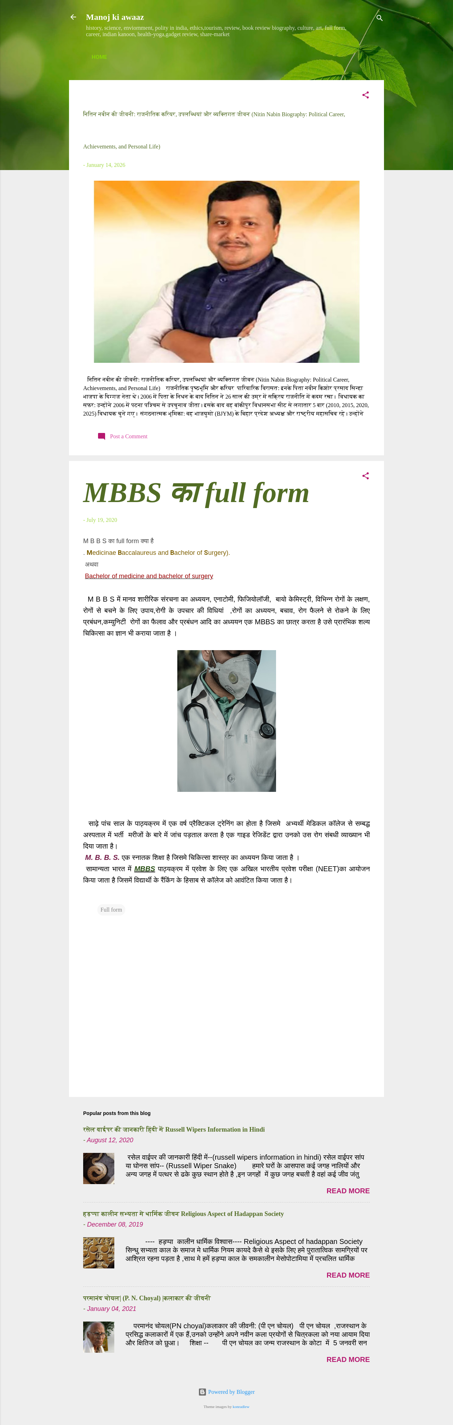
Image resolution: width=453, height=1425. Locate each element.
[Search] (379, 19)
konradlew (241, 1406)
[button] (365, 96)
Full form (111, 910)
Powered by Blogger (226, 1392)
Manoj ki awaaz (115, 17)
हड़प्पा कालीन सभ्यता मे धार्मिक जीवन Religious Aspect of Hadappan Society (183, 1213)
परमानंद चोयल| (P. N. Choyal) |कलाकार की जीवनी (147, 1298)
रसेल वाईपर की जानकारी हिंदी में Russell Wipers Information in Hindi (174, 1129)
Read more (348, 1191)
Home (99, 57)
